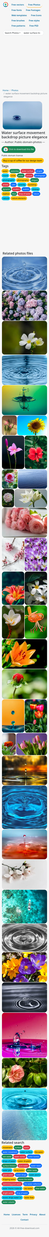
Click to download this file (18, 149)
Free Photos (34, 4)
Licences (16, 1214)
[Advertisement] (24, 63)
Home (6, 90)
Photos (14, 90)
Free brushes (18, 20)
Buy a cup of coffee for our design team (22, 160)
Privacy (33, 1214)
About (42, 1214)
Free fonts (16, 10)
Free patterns (18, 25)
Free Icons (36, 15)
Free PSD (33, 25)
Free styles (34, 20)
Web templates (19, 15)
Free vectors (17, 4)
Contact (24, 1219)
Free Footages (33, 10)
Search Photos (12, 32)
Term (25, 1214)
